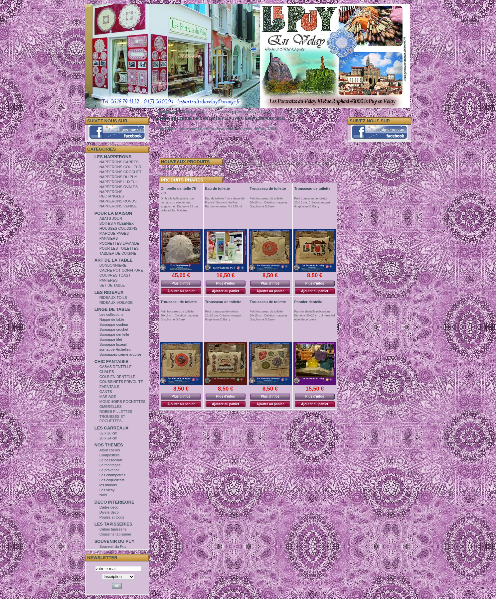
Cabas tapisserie (113, 529)
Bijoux (161, 413)
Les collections (111, 314)
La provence (109, 470)
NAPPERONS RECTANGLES (111, 194)
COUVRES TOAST (115, 275)
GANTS (105, 392)
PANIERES (108, 280)
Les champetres (112, 475)
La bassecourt (110, 460)
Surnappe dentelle (114, 334)
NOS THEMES (108, 444)
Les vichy (107, 490)
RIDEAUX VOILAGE (116, 302)
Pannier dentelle (308, 302)
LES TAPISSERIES (113, 524)
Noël (103, 495)
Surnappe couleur (113, 324)
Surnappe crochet (113, 329)
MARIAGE (107, 397)
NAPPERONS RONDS (118, 201)
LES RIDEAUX (108, 292)
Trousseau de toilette (268, 188)
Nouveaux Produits (185, 161)
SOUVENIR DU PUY (114, 541)
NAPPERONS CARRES (119, 162)
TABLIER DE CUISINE (117, 253)
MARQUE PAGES (114, 233)
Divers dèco (109, 512)
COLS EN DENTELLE (117, 377)
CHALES (106, 372)
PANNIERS (108, 238)
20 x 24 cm (108, 438)
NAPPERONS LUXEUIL (119, 182)
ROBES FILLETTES (115, 412)
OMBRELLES (110, 407)
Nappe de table (111, 319)
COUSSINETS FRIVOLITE (121, 382)
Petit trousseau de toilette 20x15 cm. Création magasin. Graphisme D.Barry (269, 202)
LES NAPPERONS (112, 156)
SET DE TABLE (112, 285)
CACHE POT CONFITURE (121, 270)
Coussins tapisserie (115, 534)
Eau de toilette (217, 188)
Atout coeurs (109, 450)
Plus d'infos (181, 283)
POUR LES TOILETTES (119, 248)
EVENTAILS (109, 387)
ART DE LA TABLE (113, 260)
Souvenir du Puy (112, 546)
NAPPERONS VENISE (118, 206)
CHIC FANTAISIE (111, 361)
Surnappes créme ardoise (120, 354)
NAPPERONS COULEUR (120, 167)
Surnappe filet (110, 339)
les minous (108, 485)
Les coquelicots (112, 480)
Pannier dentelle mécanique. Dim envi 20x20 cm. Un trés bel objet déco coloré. (314, 315)
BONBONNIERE (112, 265)
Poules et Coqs (111, 517)
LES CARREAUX (111, 427)
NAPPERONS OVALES (118, 187)
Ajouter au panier (181, 291)
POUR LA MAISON (113, 213)
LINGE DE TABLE (112, 309)
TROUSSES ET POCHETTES (112, 419)
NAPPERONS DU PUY (118, 177)
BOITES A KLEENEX (116, 223)
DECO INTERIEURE (114, 502)
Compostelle (109, 455)
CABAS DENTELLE (115, 367)
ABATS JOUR (110, 218)
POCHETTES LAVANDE (119, 243)
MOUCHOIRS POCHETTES (122, 402)
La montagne (110, 465)
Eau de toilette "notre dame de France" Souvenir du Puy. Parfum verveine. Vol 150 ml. (225, 202)
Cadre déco (108, 507)
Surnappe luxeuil (113, 344)
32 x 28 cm (108, 433)
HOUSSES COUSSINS (118, 228)
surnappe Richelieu (115, 349)
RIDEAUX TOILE (113, 298)
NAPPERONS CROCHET (120, 172)
